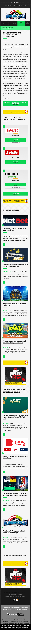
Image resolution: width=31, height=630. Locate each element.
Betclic (6, 90)
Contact (19, 598)
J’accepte (24, 629)
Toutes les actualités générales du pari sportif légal (15, 104)
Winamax (12, 90)
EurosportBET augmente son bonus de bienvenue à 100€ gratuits (15, 265)
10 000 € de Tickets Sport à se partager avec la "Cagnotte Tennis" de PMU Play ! (15, 417)
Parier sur (15, 140)
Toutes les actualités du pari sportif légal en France (15, 555)
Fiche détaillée (15, 142)
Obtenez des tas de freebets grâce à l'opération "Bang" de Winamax (14, 342)
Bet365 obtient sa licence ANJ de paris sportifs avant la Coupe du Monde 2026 (15, 494)
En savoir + (17, 629)
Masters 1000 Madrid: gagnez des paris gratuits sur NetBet (15, 229)
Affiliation (22, 596)
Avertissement (15, 596)
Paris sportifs (15, 193)
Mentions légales (8, 596)
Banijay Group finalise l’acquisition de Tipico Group (15, 457)
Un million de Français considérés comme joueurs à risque (14, 532)
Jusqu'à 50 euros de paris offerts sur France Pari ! (14, 304)
